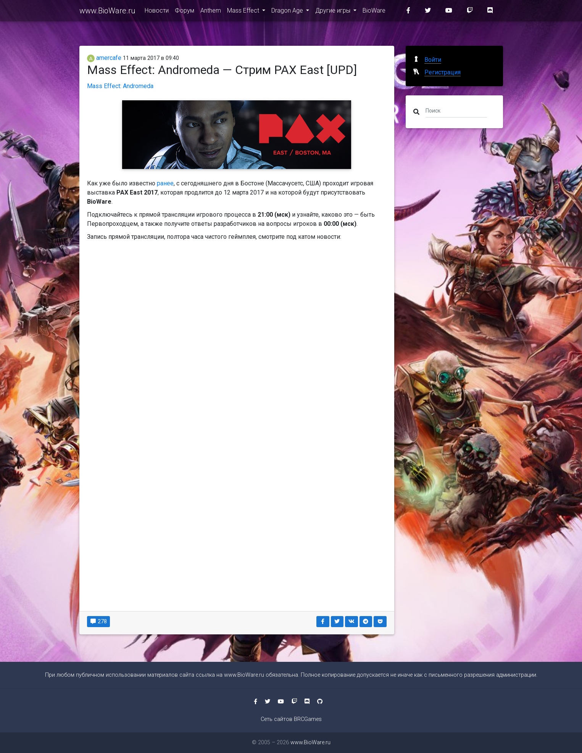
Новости (157, 12)
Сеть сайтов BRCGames (291, 719)
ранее (165, 183)
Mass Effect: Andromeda (120, 86)
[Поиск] (456, 110)
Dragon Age (288, 12)
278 (98, 621)
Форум (184, 12)
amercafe (104, 57)
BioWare (374, 12)
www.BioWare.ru (107, 12)
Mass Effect (244, 12)
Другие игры (333, 12)
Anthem (210, 12)
